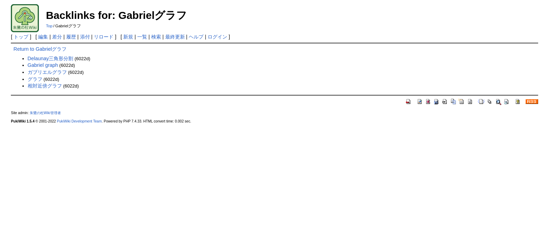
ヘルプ (196, 37)
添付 (85, 37)
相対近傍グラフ (45, 86)
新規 (128, 37)
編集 (43, 37)
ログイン (217, 37)
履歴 (71, 37)
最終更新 (175, 37)
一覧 (142, 37)
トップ (21, 37)
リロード (103, 37)
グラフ (35, 79)
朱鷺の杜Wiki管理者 (45, 113)
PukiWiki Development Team (79, 121)
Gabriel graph (43, 65)
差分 (57, 37)
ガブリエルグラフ (47, 72)
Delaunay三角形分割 (51, 58)
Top (49, 26)
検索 (156, 37)
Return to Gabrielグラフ (40, 49)
